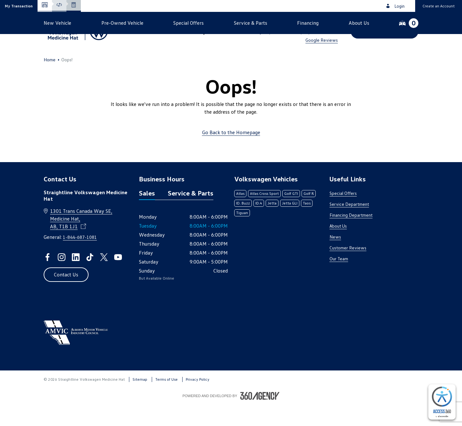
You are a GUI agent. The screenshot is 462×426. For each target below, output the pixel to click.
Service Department (349, 225)
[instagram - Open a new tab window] (61, 279)
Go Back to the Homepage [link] (231, 154)
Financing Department (350, 236)
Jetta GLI (289, 224)
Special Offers (343, 214)
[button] (19, 6)
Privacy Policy (198, 400)
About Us (338, 247)
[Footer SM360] (259, 417)
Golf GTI (291, 215)
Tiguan (242, 234)
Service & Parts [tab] (190, 214)
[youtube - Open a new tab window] (118, 279)
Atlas (240, 215)
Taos (307, 224)
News (335, 258)
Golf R (309, 215)
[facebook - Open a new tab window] (47, 279)
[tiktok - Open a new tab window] (90, 279)
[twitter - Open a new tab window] (104, 279)
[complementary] (442, 402)
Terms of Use (166, 400)
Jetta (272, 224)
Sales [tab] (147, 214)
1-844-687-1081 (319, 23)
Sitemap (140, 400)
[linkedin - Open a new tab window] (76, 279)
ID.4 (258, 224)
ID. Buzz (243, 224)
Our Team (338, 280)
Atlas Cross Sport (264, 215)
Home (50, 81)
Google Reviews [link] (321, 40)
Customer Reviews (347, 269)
